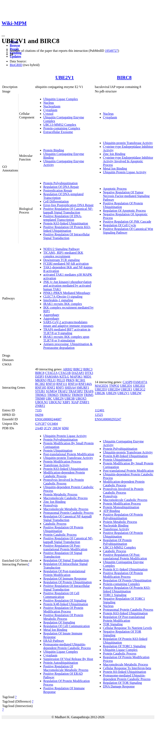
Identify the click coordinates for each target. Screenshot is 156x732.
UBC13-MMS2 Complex (59, 124)
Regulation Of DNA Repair (61, 187)
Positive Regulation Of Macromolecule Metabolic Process (65, 668)
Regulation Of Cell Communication (66, 626)
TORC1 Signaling (115, 595)
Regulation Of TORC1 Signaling (124, 646)
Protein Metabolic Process (60, 494)
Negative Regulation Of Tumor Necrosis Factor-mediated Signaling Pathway (126, 196)
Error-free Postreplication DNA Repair (68, 205)
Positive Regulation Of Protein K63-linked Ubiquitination (67, 228)
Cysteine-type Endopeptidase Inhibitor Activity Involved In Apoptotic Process (128, 161)
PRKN (70, 380)
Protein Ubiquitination (58, 450)
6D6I (65, 428)
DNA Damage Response (119, 686)
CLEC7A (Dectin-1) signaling (62, 296)
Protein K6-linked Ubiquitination (124, 671)
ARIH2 (67, 369)
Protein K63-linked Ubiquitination (65, 223)
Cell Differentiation (56, 201)
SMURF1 (83, 387)
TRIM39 (77, 395)
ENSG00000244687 (48, 419)
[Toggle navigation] (3, 36)
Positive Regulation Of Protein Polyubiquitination (123, 516)
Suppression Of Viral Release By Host (68, 659)
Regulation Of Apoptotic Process (124, 210)
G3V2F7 (41, 423)
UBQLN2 (55, 402)
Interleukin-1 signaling (58, 300)
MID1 (87, 376)
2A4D (39, 428)
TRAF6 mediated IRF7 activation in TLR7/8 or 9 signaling (66, 331)
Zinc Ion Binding (114, 154)
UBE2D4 (114, 389)
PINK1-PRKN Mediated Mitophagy (66, 293)
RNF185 (40, 387)
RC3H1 (80, 380)
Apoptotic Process (115, 188)
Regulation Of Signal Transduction (66, 560)
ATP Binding (111, 511)
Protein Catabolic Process (60, 534)
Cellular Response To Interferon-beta (127, 668)
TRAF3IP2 (75, 391)
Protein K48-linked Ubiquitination (65, 604)
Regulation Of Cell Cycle (119, 225)
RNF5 (60, 387)
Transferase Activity (56, 465)
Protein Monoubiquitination (121, 507)
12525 (99, 414)
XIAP (75, 402)
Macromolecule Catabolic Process (65, 498)
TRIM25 (53, 395)
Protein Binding (53, 150)
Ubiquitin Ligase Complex (60, 99)
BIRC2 (77, 369)
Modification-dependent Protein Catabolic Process (64, 474)
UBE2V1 (64, 77)
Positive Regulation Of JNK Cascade (127, 221)
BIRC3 (87, 369)
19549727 (111, 50)
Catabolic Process (54, 523)
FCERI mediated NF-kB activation (66, 263)
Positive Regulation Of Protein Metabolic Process (63, 616)
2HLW (56, 428)
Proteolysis (50, 505)
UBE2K (100, 393)
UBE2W (135, 393)
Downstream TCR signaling (61, 260)
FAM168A (51, 376)
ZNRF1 (84, 402)
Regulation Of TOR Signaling (122, 682)
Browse (15, 45)
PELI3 (61, 380)
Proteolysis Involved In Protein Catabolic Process (63, 481)
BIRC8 (124, 77)
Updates (15, 56)
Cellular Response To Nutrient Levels (127, 628)
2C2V (48, 428)
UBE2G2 (139, 389)
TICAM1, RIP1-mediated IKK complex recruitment (63, 254)
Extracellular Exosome (58, 132)
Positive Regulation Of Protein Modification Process (63, 609)
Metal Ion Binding (115, 168)
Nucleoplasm (51, 106)
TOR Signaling (113, 624)
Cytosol (48, 113)
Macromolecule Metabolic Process (65, 509)
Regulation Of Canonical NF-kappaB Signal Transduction (67, 518)
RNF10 (50, 384)
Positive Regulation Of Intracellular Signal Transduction (66, 236)
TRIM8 (40, 398)
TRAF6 (88, 391)
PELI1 (51, 380)
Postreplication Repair (57, 190)
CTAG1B (64, 373)
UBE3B (69, 398)
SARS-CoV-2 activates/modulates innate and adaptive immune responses (68, 324)
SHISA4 (70, 387)
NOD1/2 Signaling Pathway (61, 249)
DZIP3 (39, 376)
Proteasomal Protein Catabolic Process (68, 512)
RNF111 (61, 384)
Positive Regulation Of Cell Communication (61, 595)
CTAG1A (51, 373)
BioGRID (16, 65)
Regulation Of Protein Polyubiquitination (117, 541)
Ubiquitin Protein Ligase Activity (124, 172)
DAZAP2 (78, 373)
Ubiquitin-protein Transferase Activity (128, 143)
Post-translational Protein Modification (68, 454)
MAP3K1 (76, 376)
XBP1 (66, 402)
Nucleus (48, 102)
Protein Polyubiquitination (60, 183)
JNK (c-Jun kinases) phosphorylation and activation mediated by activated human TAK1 (67, 285)
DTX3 (89, 373)
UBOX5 (81, 398)
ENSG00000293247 (108, 419)
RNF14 (73, 384)
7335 (38, 410)
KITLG (64, 376)
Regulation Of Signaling (59, 622)
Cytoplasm (50, 110)
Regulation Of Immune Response (65, 578)
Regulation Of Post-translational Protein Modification (64, 573)
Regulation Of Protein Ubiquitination (67, 582)
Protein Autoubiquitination (60, 662)
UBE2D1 (126, 385)
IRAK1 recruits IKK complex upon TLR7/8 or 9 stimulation (66, 338)
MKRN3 (41, 380)
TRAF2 (63, 391)
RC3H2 (40, 384)
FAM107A (140, 382)
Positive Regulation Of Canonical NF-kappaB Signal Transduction (68, 210)
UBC (49, 398)
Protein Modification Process (62, 461)
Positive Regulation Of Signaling (64, 600)
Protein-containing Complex (61, 128)
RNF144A (85, 384)
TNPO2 (114, 385)
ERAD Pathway (53, 640)
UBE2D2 (139, 385)
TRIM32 (65, 395)
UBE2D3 (101, 389)
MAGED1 (101, 385)
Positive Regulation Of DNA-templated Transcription (62, 217)
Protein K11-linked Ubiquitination (125, 569)
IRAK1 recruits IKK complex (62, 304)
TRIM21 (41, 395)
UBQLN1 (41, 402)
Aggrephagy (51, 315)
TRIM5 (88, 395)
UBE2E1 (126, 389)
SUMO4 (51, 391)
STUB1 (40, 391)
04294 (39, 414)
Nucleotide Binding (116, 525)
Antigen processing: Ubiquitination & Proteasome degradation (67, 345)
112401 (99, 410)
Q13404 (52, 423)
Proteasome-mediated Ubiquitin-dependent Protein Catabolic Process (67, 646)
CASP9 (127, 382)
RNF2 (51, 387)
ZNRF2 (40, 406)
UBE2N (58, 398)
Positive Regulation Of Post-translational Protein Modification (65, 547)
